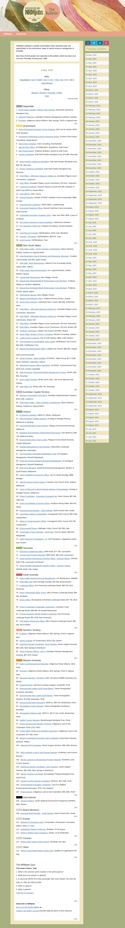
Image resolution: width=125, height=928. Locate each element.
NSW (39, 80)
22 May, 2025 (91, 262)
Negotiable (24, 80)
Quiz (47, 96)
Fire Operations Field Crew (30, 226)
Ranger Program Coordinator (32, 774)
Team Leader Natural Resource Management (37, 578)
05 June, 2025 (91, 254)
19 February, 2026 (93, 110)
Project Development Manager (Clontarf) (35, 724)
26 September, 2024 (94, 394)
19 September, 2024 (94, 398)
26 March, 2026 (92, 90)
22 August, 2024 (92, 414)
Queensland (28, 126)
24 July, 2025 (91, 226)
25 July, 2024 (91, 429)
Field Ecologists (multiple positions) (33, 419)
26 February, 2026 (93, 106)
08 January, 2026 (92, 133)
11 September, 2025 (94, 199)
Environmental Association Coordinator (36, 785)
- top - (76, 123)
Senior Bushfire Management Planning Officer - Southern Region (45, 566)
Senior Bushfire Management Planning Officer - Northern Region (45, 559)
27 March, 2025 (92, 293)
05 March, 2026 (92, 102)
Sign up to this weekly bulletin (27, 907)
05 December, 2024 (93, 355)
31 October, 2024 (92, 375)
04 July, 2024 (91, 441)
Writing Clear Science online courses (35, 842)
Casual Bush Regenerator (30, 277)
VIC (51, 80)
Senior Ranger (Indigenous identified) (34, 162)
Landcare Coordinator (28, 331)
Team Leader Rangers (28, 380)
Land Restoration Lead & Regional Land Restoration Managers (44, 256)
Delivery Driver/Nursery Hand (31, 299)
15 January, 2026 (92, 129)
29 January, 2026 (92, 121)
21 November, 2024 (93, 363)
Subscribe (21, 34)
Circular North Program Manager (32, 555)
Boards (35, 93)
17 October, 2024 (92, 382)
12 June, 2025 (91, 250)
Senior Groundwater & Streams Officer (35, 503)
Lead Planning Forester (29, 233)
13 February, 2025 (93, 316)
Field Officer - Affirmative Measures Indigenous (38, 176)
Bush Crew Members (28, 468)
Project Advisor (26, 792)
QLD (33, 80)
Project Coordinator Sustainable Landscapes (37, 607)
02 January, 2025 (92, 339)
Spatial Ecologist (26, 685)
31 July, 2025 (91, 223)
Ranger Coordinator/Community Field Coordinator (39, 738)
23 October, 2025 (92, 176)
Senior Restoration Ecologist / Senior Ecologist (37, 129)
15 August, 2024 (92, 417)
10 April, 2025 (91, 285)
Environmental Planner (28, 528)
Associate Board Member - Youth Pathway (36, 511)
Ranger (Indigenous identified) (31, 169)
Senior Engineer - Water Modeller (33, 358)
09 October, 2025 (92, 184)
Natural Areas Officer (27, 147)
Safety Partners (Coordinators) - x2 (33, 539)
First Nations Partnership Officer (32, 621)
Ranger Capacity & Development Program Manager (41, 760)
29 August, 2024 (92, 410)
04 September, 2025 (94, 203)
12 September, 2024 (94, 402)
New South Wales (31, 245)
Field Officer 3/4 (26, 387)
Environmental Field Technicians (32, 703)
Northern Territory (31, 630)
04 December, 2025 (93, 152)
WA (71, 80)
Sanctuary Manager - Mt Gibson (32, 678)
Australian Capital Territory (36, 392)
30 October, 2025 (92, 172)
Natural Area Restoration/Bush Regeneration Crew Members (43, 281)
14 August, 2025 (92, 215)
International (46, 83)
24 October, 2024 (92, 378)
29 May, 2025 (91, 258)
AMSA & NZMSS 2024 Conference (34, 833)
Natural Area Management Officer (33, 349)
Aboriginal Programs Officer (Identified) (35, 365)
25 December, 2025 (93, 141)
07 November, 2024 (93, 371)
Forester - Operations (28, 237)
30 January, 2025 (92, 324)
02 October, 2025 (92, 188)
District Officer (25, 600)
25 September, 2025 (94, 191)
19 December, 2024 (93, 347)
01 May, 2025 (91, 273)
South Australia (30, 575)
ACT (46, 80)
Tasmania (27, 548)
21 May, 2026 (91, 59)
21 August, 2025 (92, 211)
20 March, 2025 (92, 297)
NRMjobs (8, 34)
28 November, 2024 (93, 359)
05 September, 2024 (94, 406)
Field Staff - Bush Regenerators (32, 263)
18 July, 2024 (91, 433)
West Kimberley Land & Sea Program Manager (39, 753)
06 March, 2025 (92, 304)
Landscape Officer (27, 585)
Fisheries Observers (26, 117)
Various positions (27, 801)
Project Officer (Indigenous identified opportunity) (39, 731)
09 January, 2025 (92, 336)
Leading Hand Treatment (29, 338)
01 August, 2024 (92, 425)
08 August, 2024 (92, 421)
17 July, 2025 (91, 230)
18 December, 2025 (93, 145)
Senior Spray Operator (28, 302)
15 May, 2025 (91, 265)
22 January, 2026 (92, 125)
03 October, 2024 (92, 390)
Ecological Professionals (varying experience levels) (39, 137)
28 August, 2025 (92, 207)
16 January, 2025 (92, 332)
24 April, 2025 (91, 277)
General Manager (26, 197)
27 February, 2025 (93, 308)
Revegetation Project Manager (31, 706)
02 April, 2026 (91, 86)
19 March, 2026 (92, 94)
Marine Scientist (26, 641)
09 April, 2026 (91, 82)
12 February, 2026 (93, 113)
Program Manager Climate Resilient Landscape (38, 614)
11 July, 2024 (91, 437)
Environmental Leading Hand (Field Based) (36, 689)
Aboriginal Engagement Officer (31, 552)
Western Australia (31, 660)
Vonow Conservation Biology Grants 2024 (37, 851)
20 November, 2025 (93, 160)
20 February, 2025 (93, 312)
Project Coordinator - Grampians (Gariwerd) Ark (38, 496)
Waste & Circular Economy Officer (33, 521)
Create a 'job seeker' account (27, 911)
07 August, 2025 (92, 219)
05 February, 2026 (93, 117)
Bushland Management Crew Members (35, 447)
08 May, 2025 (91, 269)
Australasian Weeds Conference (33, 829)
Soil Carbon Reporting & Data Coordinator (36, 222)
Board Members (30, 810)
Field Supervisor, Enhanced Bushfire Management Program (43, 372)
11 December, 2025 (93, 149)
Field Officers (25, 194)
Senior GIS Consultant (27, 144)
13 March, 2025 (92, 301)
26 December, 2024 (93, 343)
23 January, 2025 (92, 328)
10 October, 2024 (92, 386)
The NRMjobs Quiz (25, 865)
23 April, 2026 (91, 75)
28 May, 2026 (91, 55)
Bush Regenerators (26, 151)
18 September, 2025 (94, 195)
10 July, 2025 (91, 234)
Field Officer (24, 183)
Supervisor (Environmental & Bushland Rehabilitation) (41, 461)
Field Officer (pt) (26, 582)
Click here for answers (25, 893)
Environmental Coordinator (30, 205)
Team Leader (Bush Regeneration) (33, 270)
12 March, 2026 (92, 98)
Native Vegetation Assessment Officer (34, 475)
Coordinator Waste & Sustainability (33, 514)
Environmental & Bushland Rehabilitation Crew (38, 454)
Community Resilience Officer (31, 208)
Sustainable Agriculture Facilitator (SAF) (35, 215)
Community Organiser (28, 187)
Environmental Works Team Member (34, 426)
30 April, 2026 (91, 71)
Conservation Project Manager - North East (36, 532)
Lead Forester (25, 240)
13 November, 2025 (93, 164)
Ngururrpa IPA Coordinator (31, 745)
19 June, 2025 (91, 246)
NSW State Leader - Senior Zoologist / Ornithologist (40, 249)
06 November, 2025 (93, 168)
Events (43, 93)
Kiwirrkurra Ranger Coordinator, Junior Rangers (38, 644)
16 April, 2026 (91, 78)
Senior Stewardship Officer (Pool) (33, 593)
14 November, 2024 (93, 367)
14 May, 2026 (91, 63)
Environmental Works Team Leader (33, 440)
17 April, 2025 (91, 281)
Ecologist (22, 121)
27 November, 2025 (93, 156)
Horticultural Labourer (28, 295)
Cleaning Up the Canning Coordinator (35, 781)
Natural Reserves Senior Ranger (32, 482)
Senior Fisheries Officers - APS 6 (32, 651)
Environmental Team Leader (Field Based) (36, 696)
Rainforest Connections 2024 (32, 822)
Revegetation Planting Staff (30, 713)
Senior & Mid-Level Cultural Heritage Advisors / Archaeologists (44, 489)
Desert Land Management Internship (34, 664)
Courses (51, 93)
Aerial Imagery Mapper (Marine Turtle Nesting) (37, 110)
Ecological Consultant (28, 415)
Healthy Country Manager (30, 720)
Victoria (26, 412)
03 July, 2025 (91, 238)
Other (59, 93)
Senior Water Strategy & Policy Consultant (36, 334)
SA (61, 80)
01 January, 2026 (92, 137)
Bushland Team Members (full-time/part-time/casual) (40, 433)
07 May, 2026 (91, 67)
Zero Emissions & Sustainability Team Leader (37, 342)
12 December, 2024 (93, 351)
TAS (57, 80)
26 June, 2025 (91, 242)
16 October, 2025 (92, 180)
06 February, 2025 (93, 320)
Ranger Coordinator (26, 154)
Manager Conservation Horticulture (33, 395)
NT (66, 80)
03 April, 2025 (91, 289)
